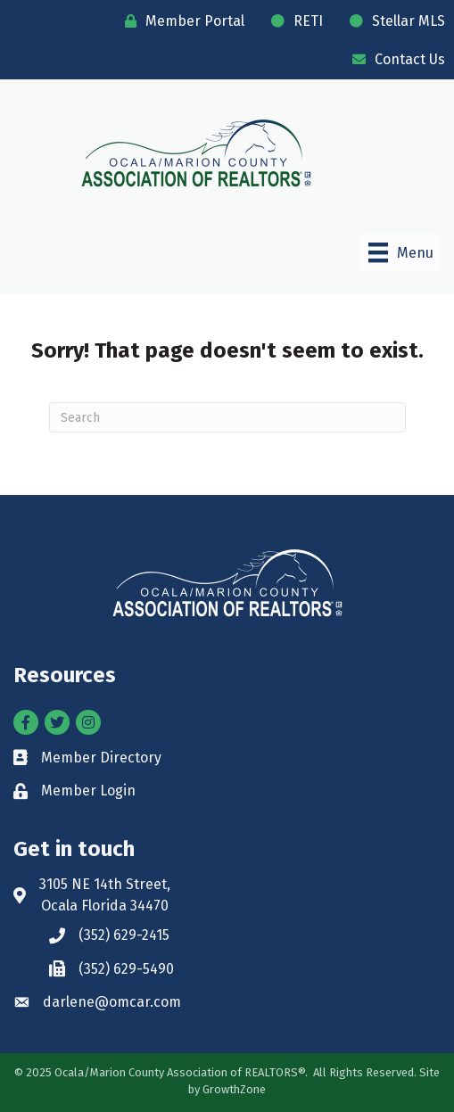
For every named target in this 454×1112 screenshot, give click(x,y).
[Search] (227, 417)
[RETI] (292, 21)
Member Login (88, 790)
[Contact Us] (394, 59)
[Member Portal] (180, 21)
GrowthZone (234, 1089)
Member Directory (101, 757)
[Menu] (401, 252)
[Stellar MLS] (393, 21)
